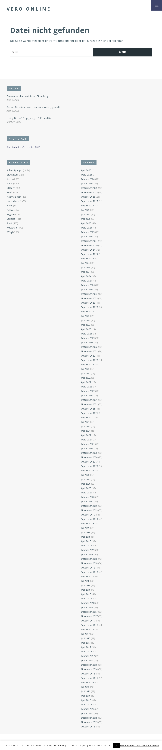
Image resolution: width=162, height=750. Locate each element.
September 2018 (89, 572)
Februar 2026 (88, 179)
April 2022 (86, 382)
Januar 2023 (87, 342)
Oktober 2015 (88, 726)
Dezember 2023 (89, 293)
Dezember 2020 (89, 452)
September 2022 (89, 360)
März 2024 (86, 280)
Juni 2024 (85, 267)
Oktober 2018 (88, 567)
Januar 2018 (87, 607)
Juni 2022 (85, 373)
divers (10, 179)
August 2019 (87, 523)
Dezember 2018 (89, 558)
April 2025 (86, 223)
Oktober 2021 (88, 408)
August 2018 (87, 576)
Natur (9, 205)
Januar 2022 (87, 395)
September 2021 (89, 413)
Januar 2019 (87, 554)
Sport (9, 223)
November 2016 (89, 669)
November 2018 (89, 563)
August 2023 (87, 311)
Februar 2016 (88, 708)
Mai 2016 (85, 695)
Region (10, 214)
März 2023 (86, 333)
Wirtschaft (12, 227)
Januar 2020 (87, 501)
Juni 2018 (85, 585)
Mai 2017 (85, 642)
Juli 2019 (85, 527)
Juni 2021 (85, 426)
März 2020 (86, 492)
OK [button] (116, 745)
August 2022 (87, 364)
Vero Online (29, 9)
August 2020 (87, 470)
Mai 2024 (85, 271)
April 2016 (86, 700)
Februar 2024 (88, 285)
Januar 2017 (87, 660)
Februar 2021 (88, 443)
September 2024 (89, 254)
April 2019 (86, 541)
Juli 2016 (85, 686)
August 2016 (87, 682)
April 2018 (86, 594)
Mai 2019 (85, 536)
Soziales (11, 218)
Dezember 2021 (89, 399)
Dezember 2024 (89, 240)
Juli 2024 (85, 262)
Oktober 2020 (88, 461)
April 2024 (86, 276)
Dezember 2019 (89, 505)
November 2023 (89, 298)
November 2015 (89, 722)
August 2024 (87, 258)
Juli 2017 (85, 633)
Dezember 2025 (89, 187)
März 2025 (86, 227)
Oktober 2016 (88, 673)
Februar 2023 (88, 338)
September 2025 (89, 201)
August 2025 (87, 205)
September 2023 (89, 307)
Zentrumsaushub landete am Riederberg (27, 96)
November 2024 (89, 245)
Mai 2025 (85, 218)
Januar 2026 (87, 183)
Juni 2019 (85, 532)
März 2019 (86, 545)
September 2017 (89, 625)
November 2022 (89, 351)
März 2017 (86, 651)
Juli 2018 (85, 580)
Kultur (10, 183)
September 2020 (89, 466)
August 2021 (87, 417)
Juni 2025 (85, 214)
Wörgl (10, 232)
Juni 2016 (85, 691)
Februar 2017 (88, 655)
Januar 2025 (87, 236)
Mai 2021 (85, 430)
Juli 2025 (85, 209)
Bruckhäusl (12, 174)
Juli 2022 (85, 368)
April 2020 (86, 488)
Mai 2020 (85, 483)
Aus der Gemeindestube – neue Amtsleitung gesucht (33, 106)
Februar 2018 (88, 602)
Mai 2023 (85, 324)
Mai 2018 (85, 589)
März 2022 (86, 386)
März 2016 (86, 704)
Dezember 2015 (89, 717)
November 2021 (89, 404)
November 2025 (89, 192)
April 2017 (86, 647)
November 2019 (89, 510)
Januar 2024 (87, 289)
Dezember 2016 (89, 664)
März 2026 (86, 174)
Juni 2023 (85, 320)
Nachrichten (13, 201)
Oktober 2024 (88, 249)
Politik (10, 209)
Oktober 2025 (88, 196)
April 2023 (86, 329)
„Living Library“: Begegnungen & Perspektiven (30, 118)
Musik (10, 192)
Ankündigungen (14, 170)
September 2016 (89, 678)
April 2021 (86, 435)
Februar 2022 (88, 391)
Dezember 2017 (89, 611)
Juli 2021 (85, 421)
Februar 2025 (88, 232)
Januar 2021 (87, 448)
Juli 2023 (85, 315)
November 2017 (89, 616)
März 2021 (86, 439)
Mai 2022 (85, 377)
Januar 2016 (87, 713)
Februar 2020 (88, 496)
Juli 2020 (85, 474)
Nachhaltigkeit (14, 196)
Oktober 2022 (88, 355)
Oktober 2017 (88, 620)
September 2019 (89, 519)
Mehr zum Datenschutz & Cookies (139, 745)
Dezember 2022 (89, 346)
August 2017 (87, 629)
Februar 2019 (88, 549)
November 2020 (89, 457)
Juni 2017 (85, 638)
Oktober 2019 (88, 514)
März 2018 (86, 598)
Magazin (11, 187)
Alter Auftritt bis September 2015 (23, 147)
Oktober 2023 (88, 302)
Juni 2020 (85, 479)
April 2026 (86, 170)
